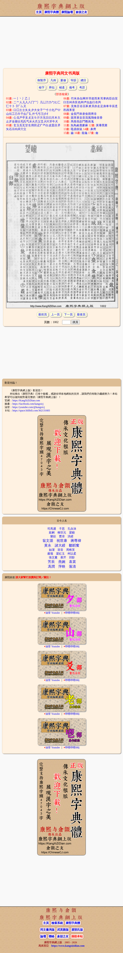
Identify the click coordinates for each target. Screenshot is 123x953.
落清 (72, 566)
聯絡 (51, 936)
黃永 (47, 545)
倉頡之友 (81, 12)
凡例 (53, 80)
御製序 (41, 80)
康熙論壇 (67, 12)
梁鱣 (72, 532)
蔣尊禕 (76, 541)
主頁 (39, 12)
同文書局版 (47, 929)
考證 (82, 87)
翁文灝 (47, 541)
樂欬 (53, 536)
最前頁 (42, 314)
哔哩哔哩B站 (72, 612)
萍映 (61, 566)
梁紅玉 (60, 553)
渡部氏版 (77, 929)
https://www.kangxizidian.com (67, 945)
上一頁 (55, 314)
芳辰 (51, 562)
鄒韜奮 (74, 545)
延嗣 (52, 532)
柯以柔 (72, 553)
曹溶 (62, 536)
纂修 (63, 80)
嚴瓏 (50, 553)
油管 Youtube (52, 612)
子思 (62, 528)
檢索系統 (57, 923)
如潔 (52, 549)
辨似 (52, 87)
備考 (72, 87)
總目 (83, 80)
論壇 (43, 936)
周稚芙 (70, 549)
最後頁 (81, 314)
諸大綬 (60, 545)
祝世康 (62, 541)
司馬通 (51, 528)
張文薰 (53, 557)
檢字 (42, 87)
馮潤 (51, 566)
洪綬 (70, 536)
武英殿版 (63, 929)
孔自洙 (72, 528)
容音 (60, 549)
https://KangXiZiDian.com (26, 400)
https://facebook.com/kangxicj (27, 403)
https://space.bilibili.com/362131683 (31, 410)
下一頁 (68, 314)
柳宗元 (61, 532)
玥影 (72, 557)
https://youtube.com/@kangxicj (28, 407)
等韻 (73, 80)
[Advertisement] (61, 42)
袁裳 (72, 562)
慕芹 (63, 557)
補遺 (62, 87)
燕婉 (61, 562)
